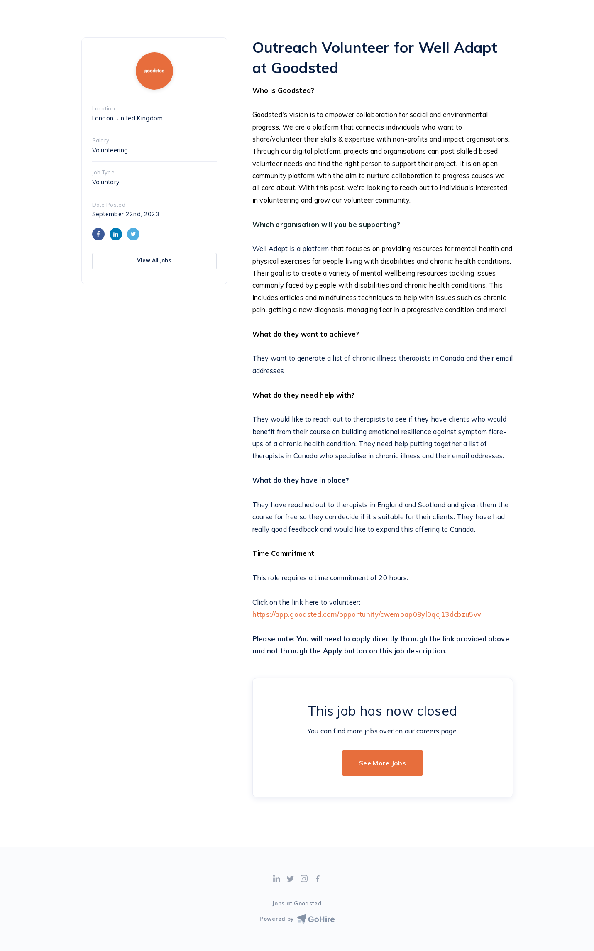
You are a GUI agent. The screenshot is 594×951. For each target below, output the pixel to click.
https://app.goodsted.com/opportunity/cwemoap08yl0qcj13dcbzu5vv (367, 614)
